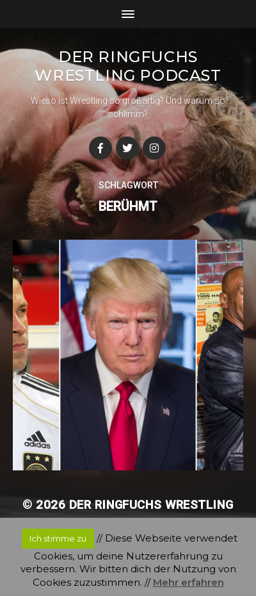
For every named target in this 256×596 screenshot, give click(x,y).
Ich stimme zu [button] (57, 538)
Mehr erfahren (188, 582)
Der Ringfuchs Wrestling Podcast (128, 66)
